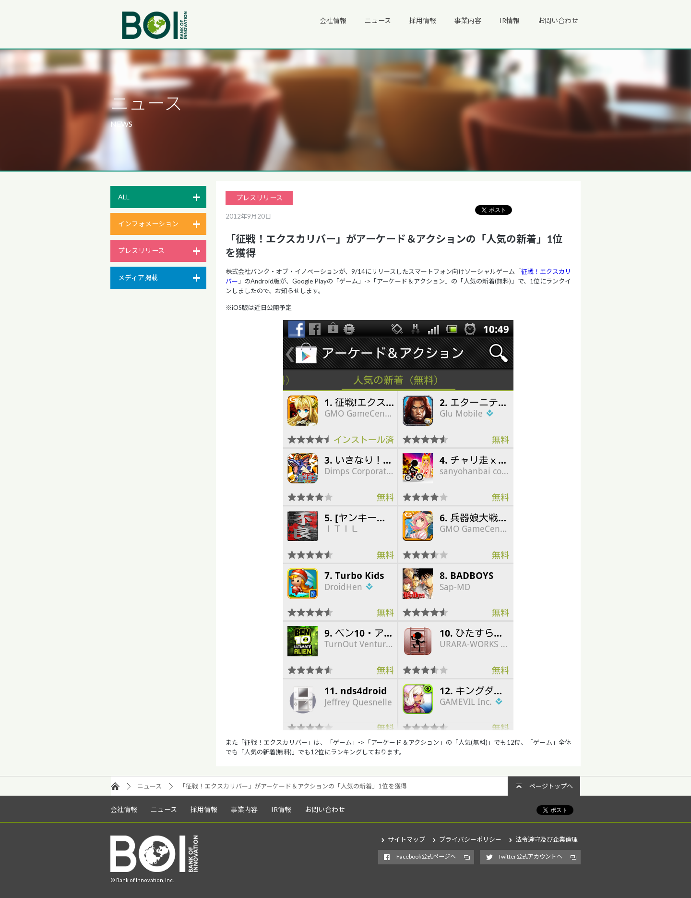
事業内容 (467, 20)
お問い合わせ (558, 20)
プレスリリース (141, 250)
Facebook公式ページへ (426, 856)
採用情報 (422, 20)
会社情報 (333, 20)
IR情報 (510, 20)
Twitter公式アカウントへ (530, 856)
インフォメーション (148, 224)
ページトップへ (551, 786)
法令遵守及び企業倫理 (546, 839)
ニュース (378, 20)
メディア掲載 (138, 277)
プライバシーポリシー (470, 839)
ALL (124, 197)
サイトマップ (406, 839)
